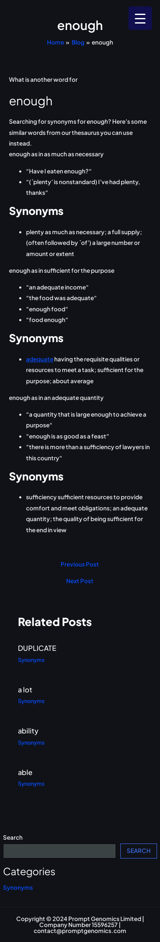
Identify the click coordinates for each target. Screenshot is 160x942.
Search (13, 837)
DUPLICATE (37, 648)
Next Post (79, 581)
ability (28, 730)
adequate (39, 359)
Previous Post (80, 564)
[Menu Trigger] (140, 18)
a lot (25, 689)
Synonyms (18, 887)
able (25, 772)
